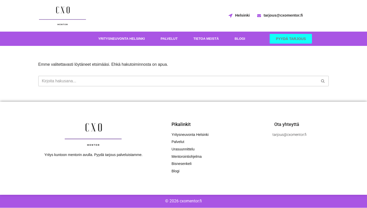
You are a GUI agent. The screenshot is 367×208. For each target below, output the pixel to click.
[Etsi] (177, 81)
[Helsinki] (230, 16)
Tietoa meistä (206, 39)
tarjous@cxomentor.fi (283, 15)
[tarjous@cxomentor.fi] (259, 16)
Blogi (240, 39)
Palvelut (169, 39)
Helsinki (242, 15)
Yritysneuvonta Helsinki (121, 39)
